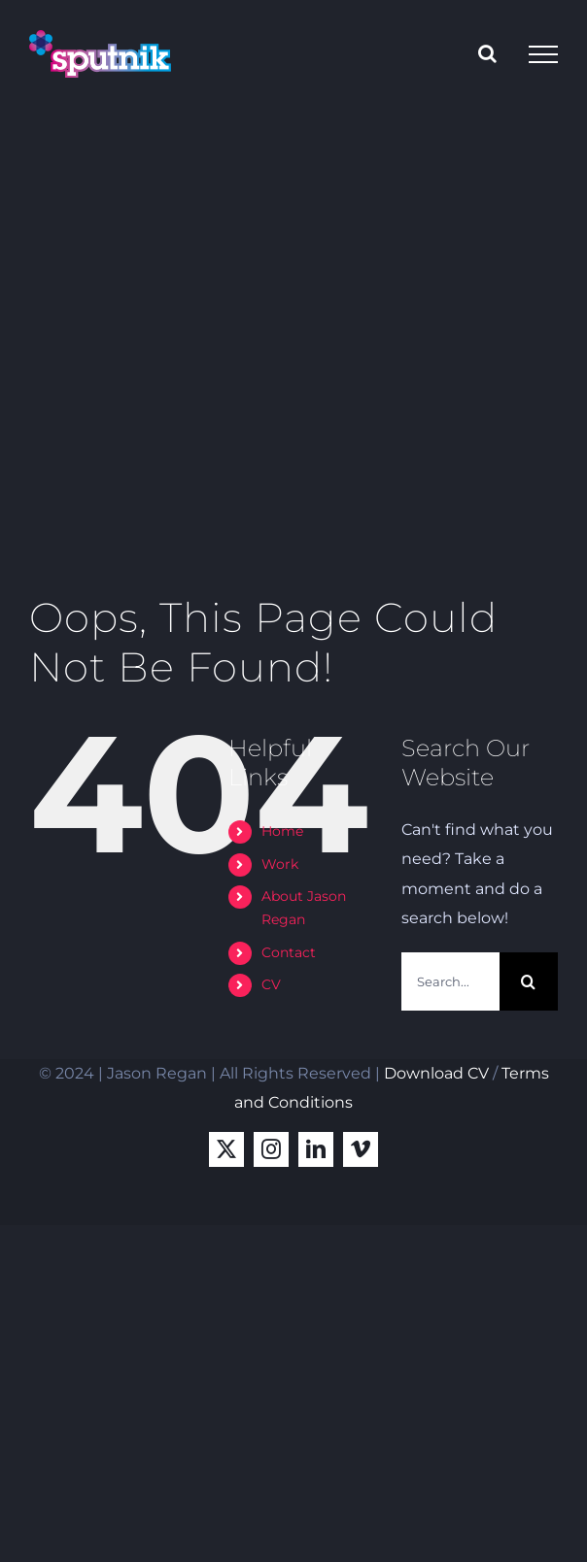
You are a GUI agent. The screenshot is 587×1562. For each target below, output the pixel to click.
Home (282, 831)
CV (271, 984)
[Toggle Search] (487, 53)
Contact (288, 952)
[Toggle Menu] (543, 54)
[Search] (529, 981)
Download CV (436, 1073)
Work (279, 864)
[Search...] (450, 981)
